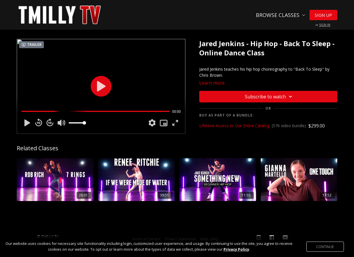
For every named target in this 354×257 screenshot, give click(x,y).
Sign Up (323, 15)
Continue (325, 246)
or (323, 25)
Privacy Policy (236, 249)
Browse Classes (280, 15)
